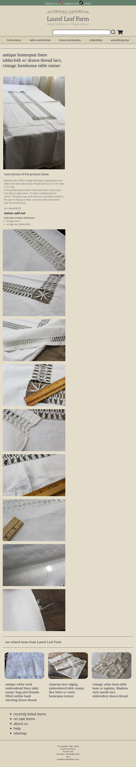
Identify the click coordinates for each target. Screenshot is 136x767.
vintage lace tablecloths (18, 224)
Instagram (68, 3)
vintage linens (13, 221)
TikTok (87, 3)
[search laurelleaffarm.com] (114, 32)
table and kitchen (40, 40)
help (17, 728)
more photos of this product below (26, 174)
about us (21, 723)
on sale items (24, 718)
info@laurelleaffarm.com (68, 759)
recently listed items (30, 714)
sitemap (20, 733)
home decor (14, 40)
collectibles (95, 40)
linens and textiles (70, 40)
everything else (120, 40)
